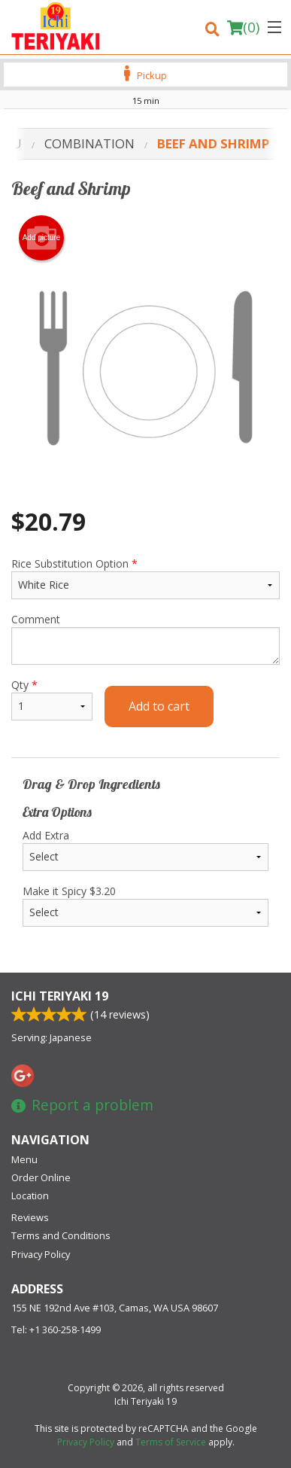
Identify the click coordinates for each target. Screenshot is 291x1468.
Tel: (56, 1329)
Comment (145, 638)
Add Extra (145, 849)
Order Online (41, 1177)
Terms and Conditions (61, 1235)
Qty (51, 699)
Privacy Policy (40, 1254)
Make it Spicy (145, 905)
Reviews (30, 1217)
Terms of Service (170, 1442)
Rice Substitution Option (145, 577)
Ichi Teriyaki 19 (59, 996)
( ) (243, 27)
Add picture (42, 237)
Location (30, 1195)
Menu (24, 1159)
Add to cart (159, 706)
